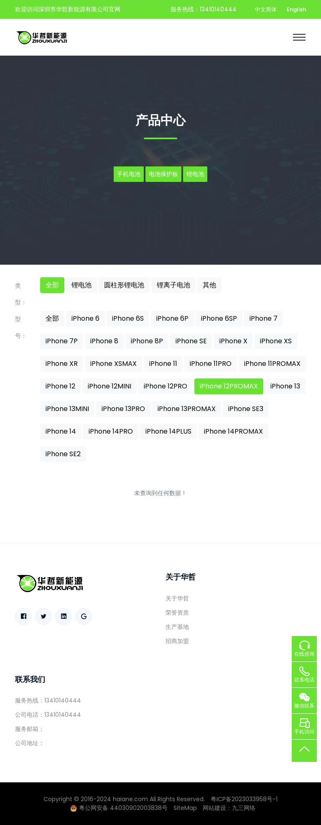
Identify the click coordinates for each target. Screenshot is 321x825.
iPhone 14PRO (111, 431)
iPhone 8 (104, 341)
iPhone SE (191, 341)
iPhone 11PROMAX (272, 363)
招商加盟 (177, 641)
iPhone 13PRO (123, 409)
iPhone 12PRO (165, 386)
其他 (209, 285)
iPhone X (233, 341)
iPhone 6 (85, 318)
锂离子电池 (173, 285)
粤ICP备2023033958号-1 (244, 799)
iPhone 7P (62, 341)
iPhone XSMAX (113, 363)
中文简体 (266, 9)
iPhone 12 (60, 386)
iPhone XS (276, 341)
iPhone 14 (61, 431)
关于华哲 (177, 598)
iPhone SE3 (245, 409)
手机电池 (128, 174)
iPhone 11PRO (211, 363)
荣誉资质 (177, 612)
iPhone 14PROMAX (233, 431)
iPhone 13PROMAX (187, 409)
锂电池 (195, 174)
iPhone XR (62, 363)
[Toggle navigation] (299, 37)
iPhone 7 (264, 318)
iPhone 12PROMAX (229, 386)
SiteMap (185, 808)
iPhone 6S (128, 318)
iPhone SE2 (63, 454)
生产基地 (177, 627)
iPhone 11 (163, 363)
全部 (52, 285)
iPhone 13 (285, 386)
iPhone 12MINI (109, 386)
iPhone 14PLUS (168, 431)
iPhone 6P (172, 318)
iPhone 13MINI (67, 409)
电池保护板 (163, 174)
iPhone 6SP (219, 318)
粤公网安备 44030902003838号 (119, 808)
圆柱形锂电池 (124, 285)
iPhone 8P (147, 341)
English (296, 9)
